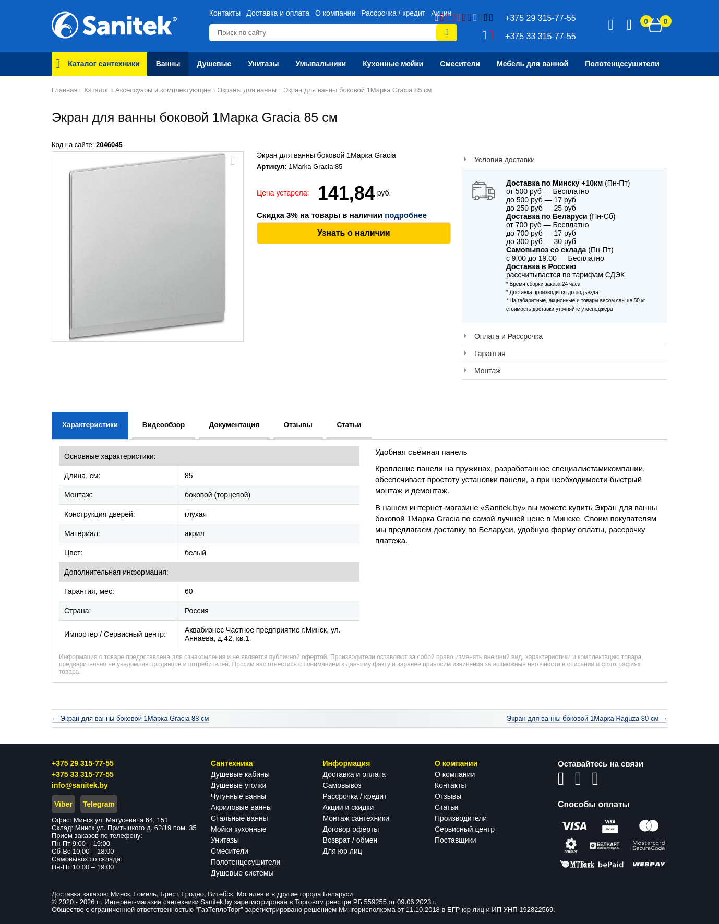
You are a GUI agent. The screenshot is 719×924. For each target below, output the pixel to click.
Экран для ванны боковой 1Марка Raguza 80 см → (587, 718)
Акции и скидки (348, 807)
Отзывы (448, 796)
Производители (461, 818)
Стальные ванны (239, 818)
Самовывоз (342, 785)
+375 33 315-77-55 (83, 774)
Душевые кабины (240, 774)
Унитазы (225, 840)
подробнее (406, 215)
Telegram (99, 804)
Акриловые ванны (241, 807)
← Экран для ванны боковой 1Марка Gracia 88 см (130, 718)
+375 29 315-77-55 (83, 763)
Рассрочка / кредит (393, 13)
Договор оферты (351, 829)
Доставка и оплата (277, 13)
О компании (335, 13)
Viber (63, 804)
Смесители (229, 851)
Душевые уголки (238, 785)
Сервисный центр (465, 829)
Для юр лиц (342, 851)
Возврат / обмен (350, 840)
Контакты (225, 13)
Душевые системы (242, 873)
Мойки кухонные (238, 829)
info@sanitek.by (80, 785)
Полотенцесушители (245, 862)
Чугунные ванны (238, 796)
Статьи (446, 807)
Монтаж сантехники (356, 818)
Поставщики (455, 840)
